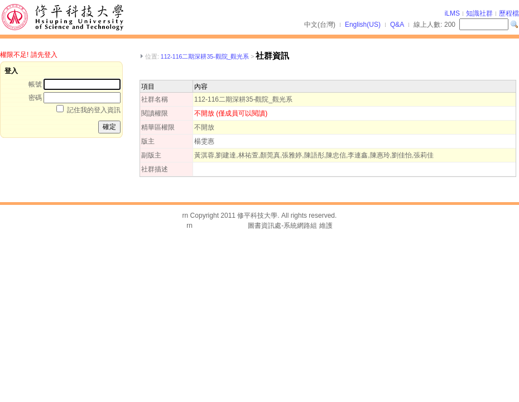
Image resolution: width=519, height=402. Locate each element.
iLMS (452, 13)
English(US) (363, 24)
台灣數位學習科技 (221, 225)
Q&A (397, 24)
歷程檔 (509, 13)
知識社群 (479, 13)
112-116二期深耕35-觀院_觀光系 (205, 56)
